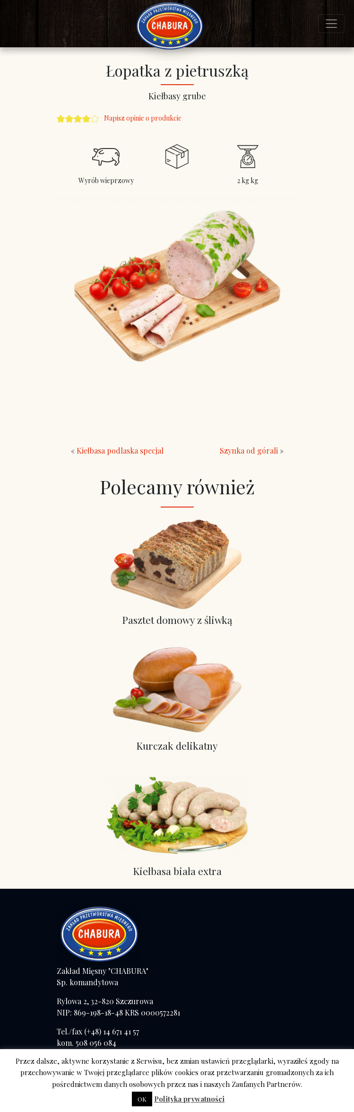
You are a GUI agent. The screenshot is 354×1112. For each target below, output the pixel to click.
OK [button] (142, 1099)
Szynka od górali (249, 450)
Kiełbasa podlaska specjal (120, 450)
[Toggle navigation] (331, 23)
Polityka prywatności (189, 1098)
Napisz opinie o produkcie (142, 118)
